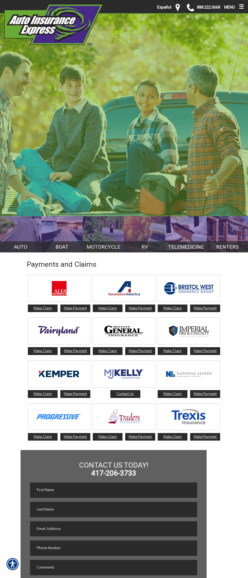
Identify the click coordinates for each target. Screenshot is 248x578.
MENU (234, 6)
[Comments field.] (113, 567)
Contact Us (125, 393)
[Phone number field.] (113, 548)
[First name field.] (113, 490)
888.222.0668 (203, 7)
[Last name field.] (113, 509)
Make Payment (75, 308)
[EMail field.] (113, 529)
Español (164, 7)
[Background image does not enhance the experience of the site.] (20, 234)
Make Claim (43, 308)
